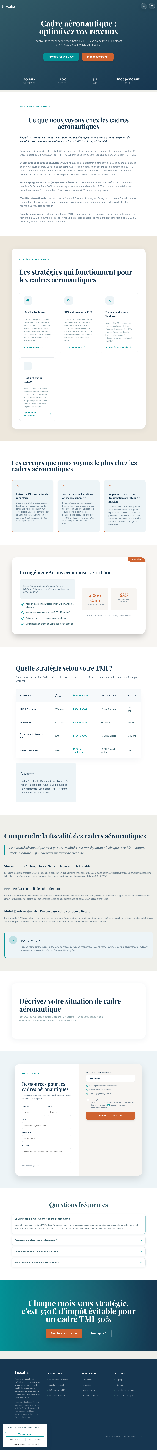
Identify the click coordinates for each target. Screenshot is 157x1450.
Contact (120, 1385)
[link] (24, 1443)
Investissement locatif (58, 1380)
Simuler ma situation (64, 1333)
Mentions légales (112, 1436)
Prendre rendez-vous (61, 56)
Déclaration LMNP (57, 1390)
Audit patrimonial (56, 1385)
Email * (25, 1119)
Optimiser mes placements (38, 413)
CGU (140, 1436)
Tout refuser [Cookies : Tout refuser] (15, 1439)
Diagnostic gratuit (97, 56)
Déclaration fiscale (57, 1395)
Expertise (87, 1385)
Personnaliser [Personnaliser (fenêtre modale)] (34, 1439)
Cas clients (87, 1380)
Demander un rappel (125, 1395)
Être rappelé (98, 1333)
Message (26, 1145)
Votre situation (89, 1390)
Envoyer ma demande (110, 1116)
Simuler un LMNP (33, 347)
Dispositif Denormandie (118, 347)
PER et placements (75, 347)
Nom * (51, 1106)
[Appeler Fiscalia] (144, 6)
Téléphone (27, 1132)
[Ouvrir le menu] (152, 6)
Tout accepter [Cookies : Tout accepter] (25, 1434)
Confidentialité (129, 1436)
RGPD (108, 1105)
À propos (121, 1380)
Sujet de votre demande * (99, 1072)
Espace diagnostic (91, 1395)
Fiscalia (8, 6)
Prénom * (26, 1106)
